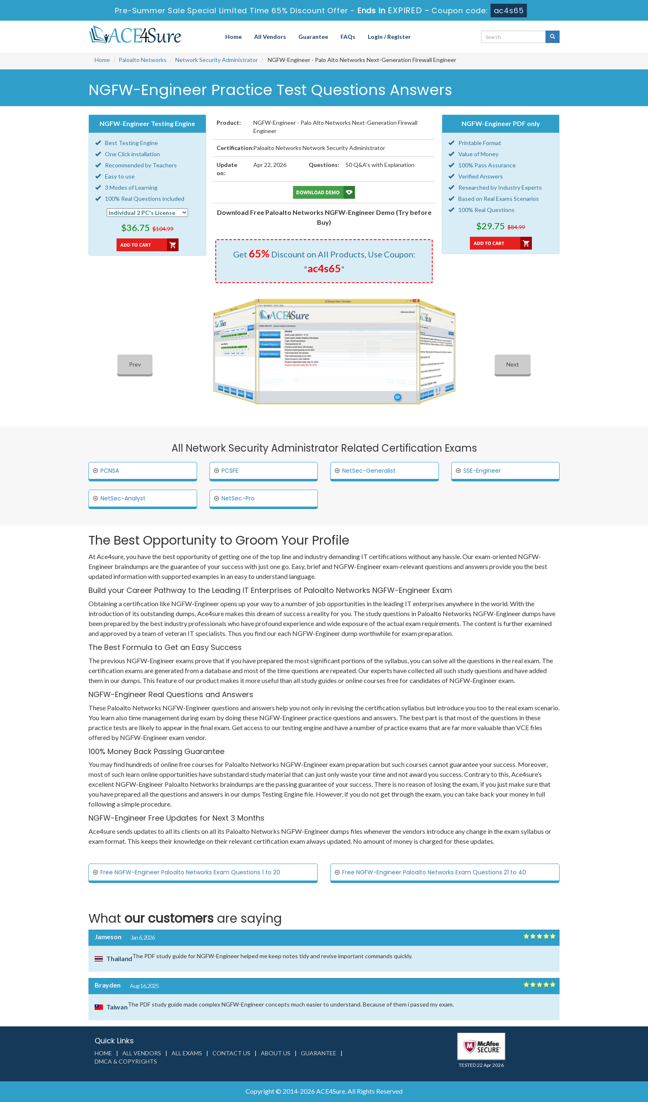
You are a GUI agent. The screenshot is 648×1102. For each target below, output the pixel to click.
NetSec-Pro (238, 498)
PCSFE (230, 471)
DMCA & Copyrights (126, 1061)
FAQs (348, 36)
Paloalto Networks (143, 59)
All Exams (187, 1053)
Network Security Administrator (216, 59)
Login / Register (389, 36)
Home (233, 36)
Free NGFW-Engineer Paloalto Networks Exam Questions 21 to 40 (434, 872)
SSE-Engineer (482, 471)
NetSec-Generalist (368, 471)
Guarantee (313, 36)
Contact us (231, 1053)
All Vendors (270, 36)
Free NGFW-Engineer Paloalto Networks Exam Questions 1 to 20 (190, 872)
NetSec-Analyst (122, 498)
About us (276, 1053)
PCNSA (109, 471)
